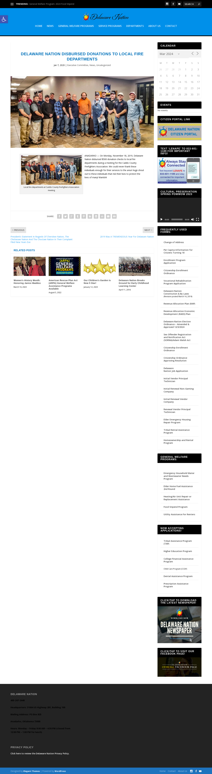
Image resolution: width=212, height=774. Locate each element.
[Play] (161, 218)
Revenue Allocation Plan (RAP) (179, 303)
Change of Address (174, 241)
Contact (171, 25)
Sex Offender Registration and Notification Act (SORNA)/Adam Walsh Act (177, 336)
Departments (135, 25)
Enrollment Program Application (174, 261)
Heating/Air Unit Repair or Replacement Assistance (177, 497)
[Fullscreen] (197, 218)
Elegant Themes (31, 770)
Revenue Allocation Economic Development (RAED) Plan (179, 312)
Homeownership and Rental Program (178, 441)
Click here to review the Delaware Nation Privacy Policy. (40, 752)
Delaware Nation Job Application (176, 369)
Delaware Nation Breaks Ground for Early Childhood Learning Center (134, 282)
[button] (4, 19)
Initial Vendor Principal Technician (176, 379)
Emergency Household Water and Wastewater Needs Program (179, 475)
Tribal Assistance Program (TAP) (178, 542)
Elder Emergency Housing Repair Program (177, 420)
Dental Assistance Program (178, 575)
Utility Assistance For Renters (179, 513)
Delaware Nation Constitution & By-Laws (176, 292)
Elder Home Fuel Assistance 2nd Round (178, 487)
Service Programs (110, 25)
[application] (179, 209)
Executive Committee (77, 64)
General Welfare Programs (76, 25)
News (50, 25)
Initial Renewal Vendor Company (176, 400)
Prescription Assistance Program (176, 584)
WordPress (60, 770)
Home (38, 25)
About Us (154, 25)
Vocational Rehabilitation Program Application (177, 281)
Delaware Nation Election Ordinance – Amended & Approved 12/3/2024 (177, 323)
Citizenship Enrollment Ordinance (176, 271)
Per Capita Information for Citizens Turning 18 (178, 250)
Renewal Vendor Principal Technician (177, 410)
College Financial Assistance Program (178, 559)
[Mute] (192, 218)
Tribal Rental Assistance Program (177, 430)
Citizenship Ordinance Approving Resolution (175, 358)
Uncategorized (103, 64)
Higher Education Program (178, 550)
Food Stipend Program (176, 506)
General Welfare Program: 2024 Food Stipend (51, 3)
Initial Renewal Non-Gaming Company (179, 389)
